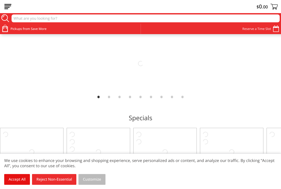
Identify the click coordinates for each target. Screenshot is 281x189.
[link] (140, 63)
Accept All (17, 179)
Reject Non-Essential (54, 179)
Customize (92, 179)
